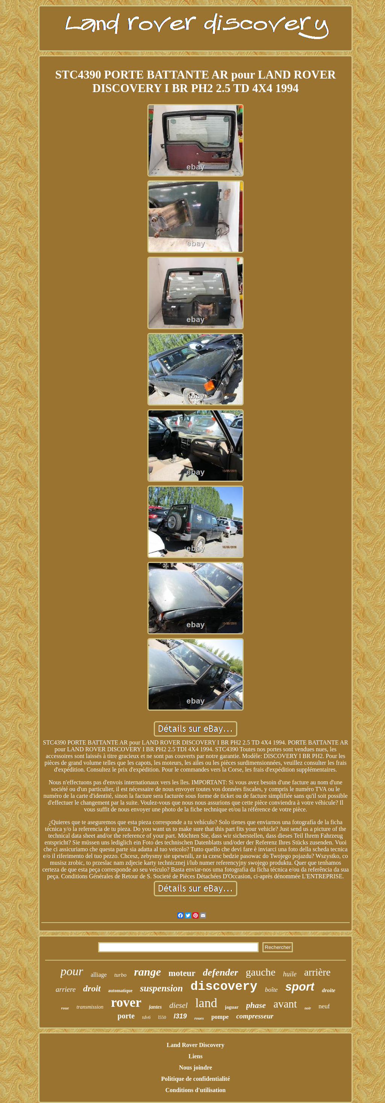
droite (328, 990)
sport (300, 986)
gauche (260, 972)
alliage (99, 974)
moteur (182, 973)
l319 (180, 1016)
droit (92, 988)
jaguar (232, 1007)
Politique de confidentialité (195, 1079)
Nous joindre (195, 1067)
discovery (223, 987)
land (206, 1003)
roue (65, 1008)
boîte (271, 989)
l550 (162, 1017)
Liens (195, 1056)
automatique (120, 990)
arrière (317, 972)
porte (126, 1016)
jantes (155, 1007)
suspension (161, 988)
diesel (178, 1005)
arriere (66, 989)
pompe (220, 1017)
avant (285, 1004)
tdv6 (146, 1017)
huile (290, 974)
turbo (120, 975)
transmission (89, 1007)
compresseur (254, 1016)
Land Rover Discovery (195, 1045)
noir (308, 1008)
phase (256, 1005)
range (147, 971)
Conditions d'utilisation (195, 1090)
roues (199, 1018)
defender (220, 972)
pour (72, 971)
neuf (324, 1006)
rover (126, 1002)
